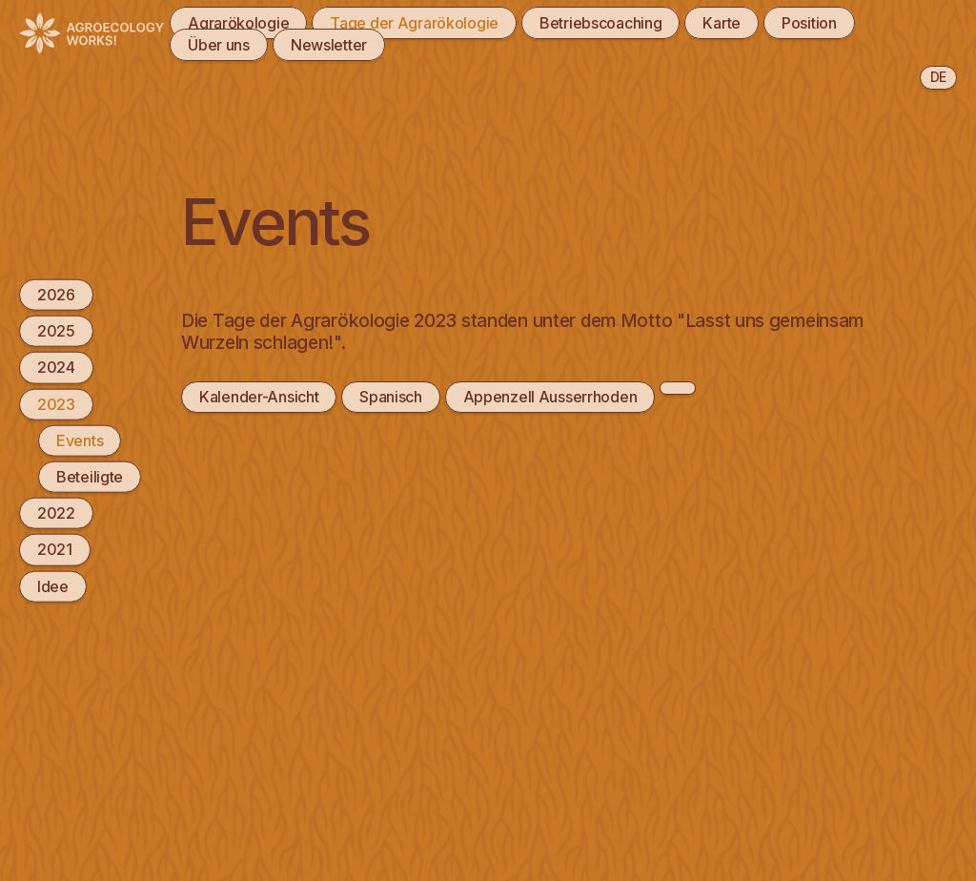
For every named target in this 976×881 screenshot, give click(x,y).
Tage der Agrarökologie (414, 22)
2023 (56, 403)
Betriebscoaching (600, 22)
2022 (56, 512)
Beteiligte (89, 476)
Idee (53, 585)
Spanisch (390, 396)
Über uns (219, 44)
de (938, 77)
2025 (56, 330)
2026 (56, 294)
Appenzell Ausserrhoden (550, 396)
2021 (54, 549)
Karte (721, 22)
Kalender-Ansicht (258, 396)
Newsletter (329, 44)
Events (79, 439)
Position (809, 22)
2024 (56, 367)
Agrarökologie (238, 22)
